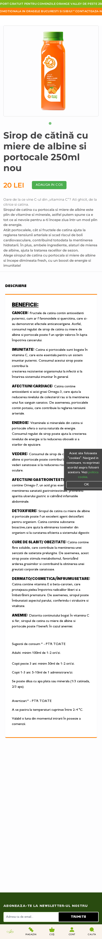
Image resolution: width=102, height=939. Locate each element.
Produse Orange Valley (69, 919)
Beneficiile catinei (16, 914)
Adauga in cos (49, 185)
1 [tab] (51, 124)
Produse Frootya (64, 914)
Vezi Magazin (61, 909)
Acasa (7, 909)
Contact (10, 919)
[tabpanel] (51, 71)
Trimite (78, 856)
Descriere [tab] (16, 286)
